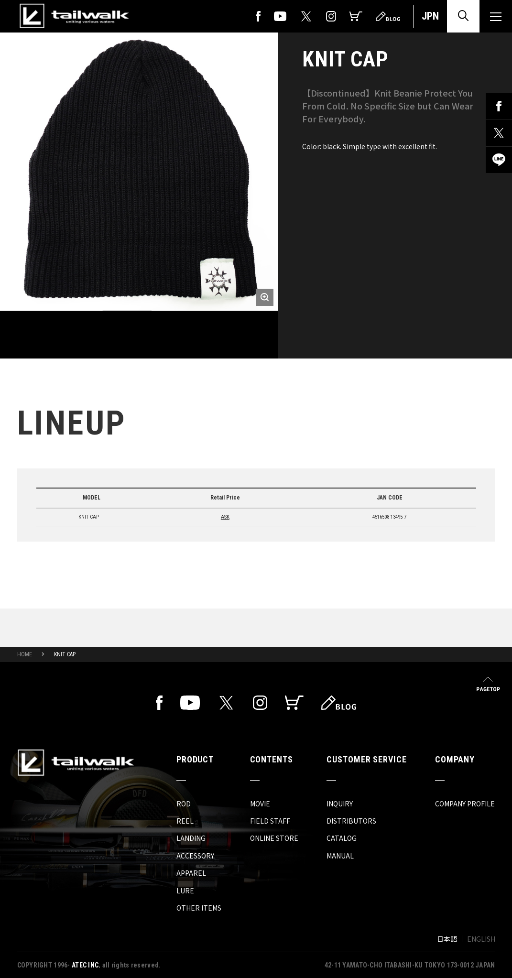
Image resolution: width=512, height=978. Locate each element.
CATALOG (342, 838)
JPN (430, 16)
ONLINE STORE (274, 838)
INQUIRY (340, 803)
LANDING (191, 838)
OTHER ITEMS (198, 908)
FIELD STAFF (270, 821)
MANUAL (340, 855)
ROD (183, 803)
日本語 (447, 939)
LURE (185, 890)
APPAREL (191, 873)
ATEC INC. (86, 965)
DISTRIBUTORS (351, 821)
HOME (24, 654)
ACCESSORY (195, 855)
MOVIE (260, 803)
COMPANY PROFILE (465, 803)
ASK (225, 517)
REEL (185, 821)
